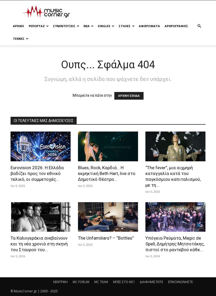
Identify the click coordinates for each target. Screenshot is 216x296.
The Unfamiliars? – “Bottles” (106, 238)
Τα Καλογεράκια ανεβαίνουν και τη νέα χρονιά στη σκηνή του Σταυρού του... (39, 243)
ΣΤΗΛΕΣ (127, 26)
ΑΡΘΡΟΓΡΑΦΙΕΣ (176, 26)
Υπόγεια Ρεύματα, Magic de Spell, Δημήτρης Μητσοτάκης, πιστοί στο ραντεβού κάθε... (174, 243)
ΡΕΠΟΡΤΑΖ (39, 26)
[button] (199, 26)
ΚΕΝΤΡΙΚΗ (60, 282)
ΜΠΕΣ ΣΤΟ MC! (124, 282)
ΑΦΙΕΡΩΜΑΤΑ (149, 26)
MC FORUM (81, 282)
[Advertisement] (143, 12)
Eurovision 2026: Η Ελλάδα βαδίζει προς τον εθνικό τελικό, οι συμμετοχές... (37, 173)
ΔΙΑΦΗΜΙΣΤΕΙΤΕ (151, 282)
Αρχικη (18, 26)
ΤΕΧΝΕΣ (20, 39)
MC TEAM (101, 282)
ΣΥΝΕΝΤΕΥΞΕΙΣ (66, 26)
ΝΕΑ (89, 26)
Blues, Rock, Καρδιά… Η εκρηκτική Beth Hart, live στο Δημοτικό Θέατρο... (106, 173)
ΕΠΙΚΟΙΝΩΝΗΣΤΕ (180, 282)
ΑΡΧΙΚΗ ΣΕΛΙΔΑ (129, 96)
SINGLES (106, 26)
